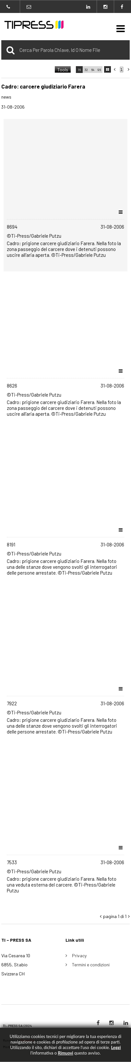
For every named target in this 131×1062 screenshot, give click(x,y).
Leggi (116, 1047)
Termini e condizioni (91, 964)
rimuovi (65, 1053)
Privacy (79, 955)
